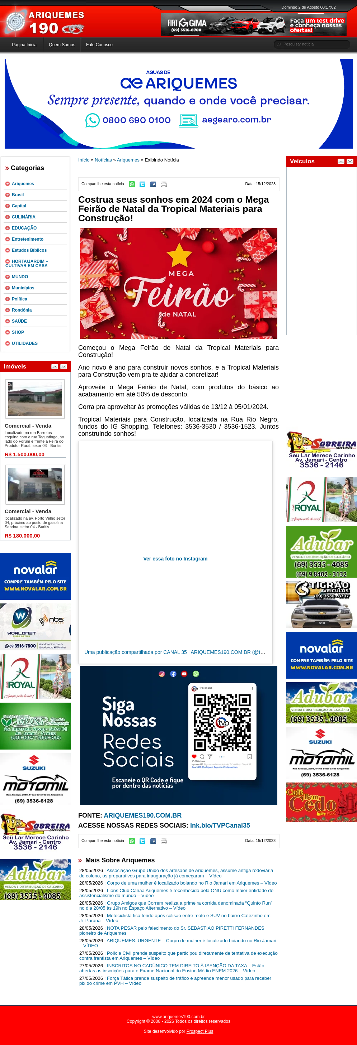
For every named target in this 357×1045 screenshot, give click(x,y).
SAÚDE (19, 321)
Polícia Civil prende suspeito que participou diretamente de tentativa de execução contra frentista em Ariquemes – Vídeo (178, 955)
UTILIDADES (25, 343)
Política (19, 299)
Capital (19, 205)
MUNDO (20, 276)
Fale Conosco (99, 44)
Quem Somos (62, 44)
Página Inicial (24, 44)
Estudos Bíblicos (29, 250)
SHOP (18, 332)
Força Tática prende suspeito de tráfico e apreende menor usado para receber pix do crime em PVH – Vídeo (175, 981)
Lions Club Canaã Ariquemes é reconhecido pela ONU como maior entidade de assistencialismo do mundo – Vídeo (176, 893)
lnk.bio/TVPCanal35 (220, 825)
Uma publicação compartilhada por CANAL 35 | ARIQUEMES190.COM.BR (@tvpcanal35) (184, 652)
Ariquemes (23, 183)
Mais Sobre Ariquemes (120, 860)
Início (84, 160)
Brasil (18, 194)
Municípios (23, 287)
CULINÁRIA (24, 217)
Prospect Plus (200, 1031)
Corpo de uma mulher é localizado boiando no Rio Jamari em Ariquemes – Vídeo (192, 883)
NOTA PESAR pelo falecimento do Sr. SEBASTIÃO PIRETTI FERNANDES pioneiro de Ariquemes (171, 930)
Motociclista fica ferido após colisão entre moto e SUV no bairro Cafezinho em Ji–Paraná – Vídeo (175, 918)
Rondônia (22, 310)
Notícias (103, 160)
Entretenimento (27, 239)
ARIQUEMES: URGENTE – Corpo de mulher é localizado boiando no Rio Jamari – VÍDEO (177, 943)
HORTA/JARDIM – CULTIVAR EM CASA (26, 263)
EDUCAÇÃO (24, 228)
